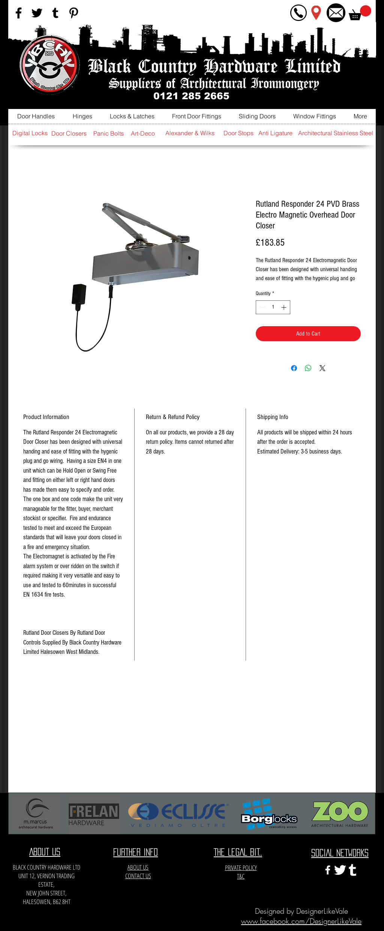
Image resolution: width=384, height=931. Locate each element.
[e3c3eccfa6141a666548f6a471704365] (352, 870)
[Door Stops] (238, 133)
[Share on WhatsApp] (308, 368)
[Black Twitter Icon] (37, 13)
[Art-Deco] (143, 133)
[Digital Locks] (30, 133)
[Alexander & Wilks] (190, 133)
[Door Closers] (69, 133)
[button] (360, 12)
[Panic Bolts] (108, 133)
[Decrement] (261, 307)
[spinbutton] (273, 307)
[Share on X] (322, 368)
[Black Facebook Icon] (18, 13)
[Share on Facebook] (294, 368)
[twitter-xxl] (340, 870)
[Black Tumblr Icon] (55, 13)
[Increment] (284, 307)
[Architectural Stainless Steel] (335, 133)
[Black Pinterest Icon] (73, 13)
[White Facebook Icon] (328, 870)
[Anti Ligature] (275, 133)
